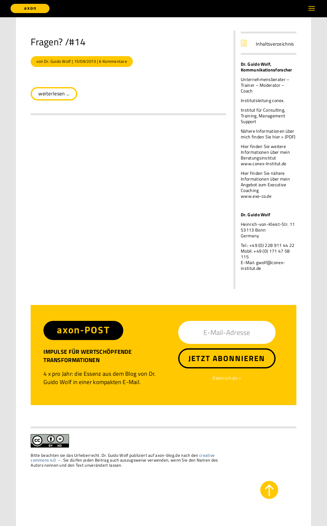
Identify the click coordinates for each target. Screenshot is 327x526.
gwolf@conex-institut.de (263, 265)
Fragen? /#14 (58, 41)
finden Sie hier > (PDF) (274, 136)
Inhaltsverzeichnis (275, 44)
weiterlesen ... (54, 93)
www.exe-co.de (256, 196)
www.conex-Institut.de (263, 163)
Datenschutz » (226, 377)
